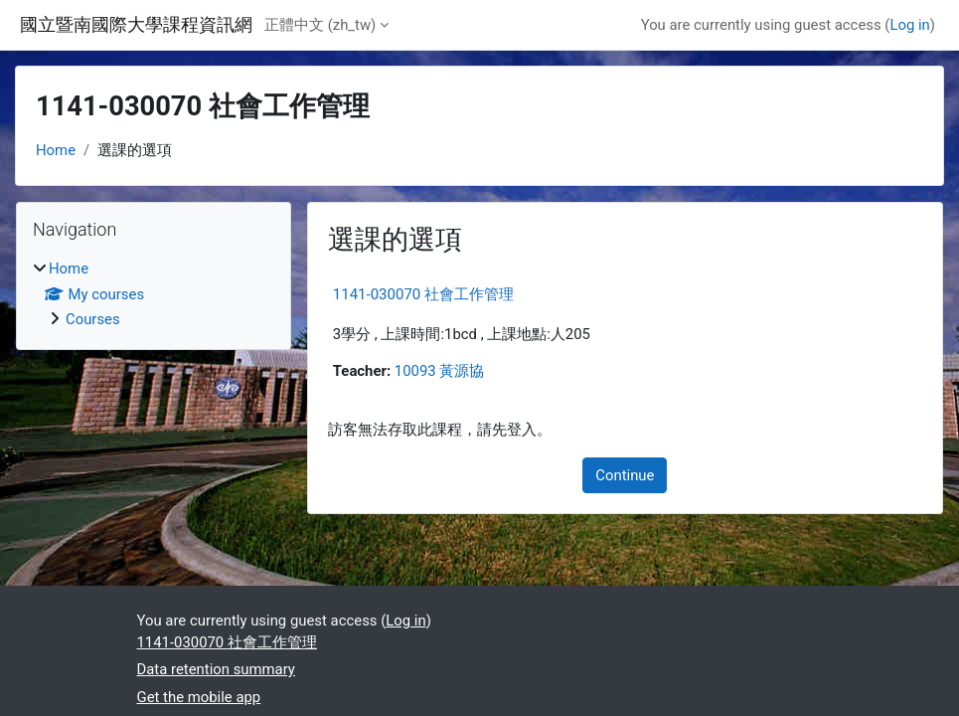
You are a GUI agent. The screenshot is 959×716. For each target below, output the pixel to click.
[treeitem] (153, 294)
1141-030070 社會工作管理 (423, 294)
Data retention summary (216, 669)
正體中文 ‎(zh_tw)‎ (320, 25)
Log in (909, 25)
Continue (624, 475)
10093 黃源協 (440, 371)
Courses (93, 319)
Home (56, 150)
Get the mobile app (199, 697)
